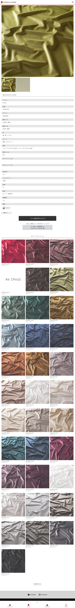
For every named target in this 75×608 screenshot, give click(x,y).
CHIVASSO (5, 116)
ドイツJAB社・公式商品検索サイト (37, 227)
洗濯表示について (7, 212)
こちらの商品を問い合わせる (37, 218)
